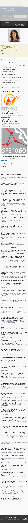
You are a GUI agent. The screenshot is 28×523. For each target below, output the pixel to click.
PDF (5, 221)
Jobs (15, 517)
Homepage (4, 160)
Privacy (11, 517)
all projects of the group (8, 163)
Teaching (7, 22)
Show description (5, 117)
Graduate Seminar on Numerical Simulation (12, 78)
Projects (20, 22)
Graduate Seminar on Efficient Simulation (15, 66)
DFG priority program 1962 (17, 115)
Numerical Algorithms (9, 82)
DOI (24, 187)
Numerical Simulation (9, 70)
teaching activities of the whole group (12, 87)
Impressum (4, 517)
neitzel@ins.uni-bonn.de (6, 55)
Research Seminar (7, 25)
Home (14, 10)
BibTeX (4, 178)
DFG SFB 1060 (11, 158)
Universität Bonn (25, 519)
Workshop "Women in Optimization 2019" (20, 25)
